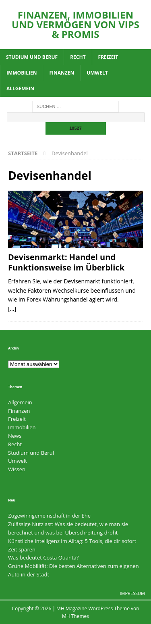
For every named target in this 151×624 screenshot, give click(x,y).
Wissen (16, 469)
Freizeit (108, 57)
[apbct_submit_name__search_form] (76, 128)
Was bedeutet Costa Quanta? (43, 557)
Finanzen (61, 72)
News (14, 435)
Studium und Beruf (32, 57)
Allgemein (20, 88)
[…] (12, 308)
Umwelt (97, 72)
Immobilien (21, 72)
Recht (77, 57)
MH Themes (75, 616)
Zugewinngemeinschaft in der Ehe (49, 515)
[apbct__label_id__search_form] (76, 117)
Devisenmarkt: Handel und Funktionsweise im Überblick (66, 262)
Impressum (132, 593)
